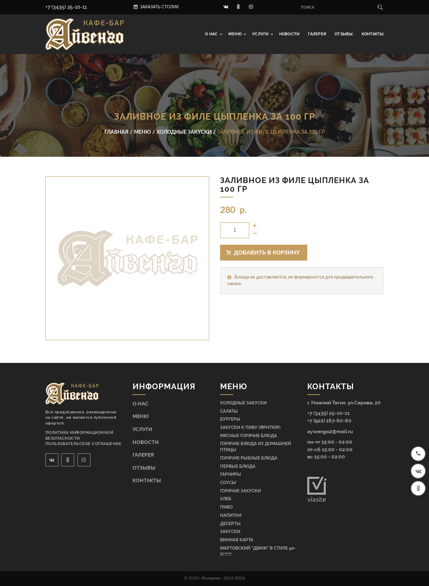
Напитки (230, 515)
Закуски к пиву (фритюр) (250, 427)
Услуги (261, 34)
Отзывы (344, 34)
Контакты (373, 34)
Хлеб (225, 498)
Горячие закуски (240, 490)
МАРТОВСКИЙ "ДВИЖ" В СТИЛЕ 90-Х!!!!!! (258, 551)
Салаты (229, 411)
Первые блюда (237, 466)
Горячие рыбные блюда (248, 458)
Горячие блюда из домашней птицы (255, 446)
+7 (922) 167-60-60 (329, 420)
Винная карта (236, 539)
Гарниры (230, 474)
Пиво (226, 507)
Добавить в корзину (263, 252)
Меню (235, 34)
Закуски (230, 531)
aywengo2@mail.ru (330, 431)
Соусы (228, 482)
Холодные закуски (243, 402)
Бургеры (230, 419)
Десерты (230, 523)
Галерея (317, 34)
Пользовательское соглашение (83, 443)
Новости (289, 34)
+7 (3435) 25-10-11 (66, 7)
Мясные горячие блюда (248, 435)
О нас (212, 34)
